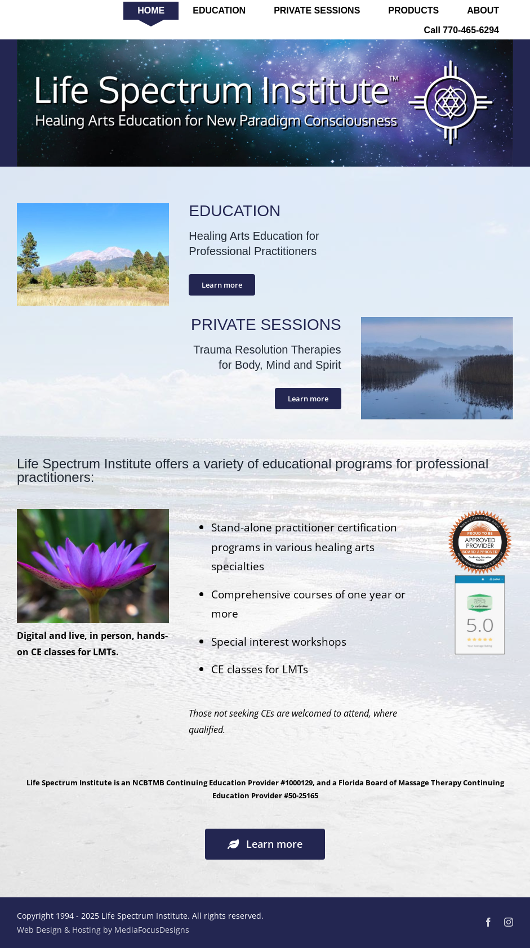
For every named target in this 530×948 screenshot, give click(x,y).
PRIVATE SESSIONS (266, 324)
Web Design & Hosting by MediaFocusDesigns (103, 929)
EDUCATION (234, 211)
